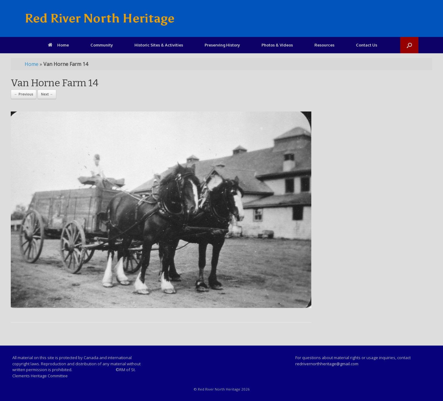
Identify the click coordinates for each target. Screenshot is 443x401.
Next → (47, 94)
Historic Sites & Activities (158, 45)
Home (58, 45)
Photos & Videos (277, 45)
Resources (324, 45)
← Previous (23, 94)
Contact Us (366, 45)
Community (101, 45)
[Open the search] (409, 45)
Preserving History (222, 45)
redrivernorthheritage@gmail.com (326, 364)
